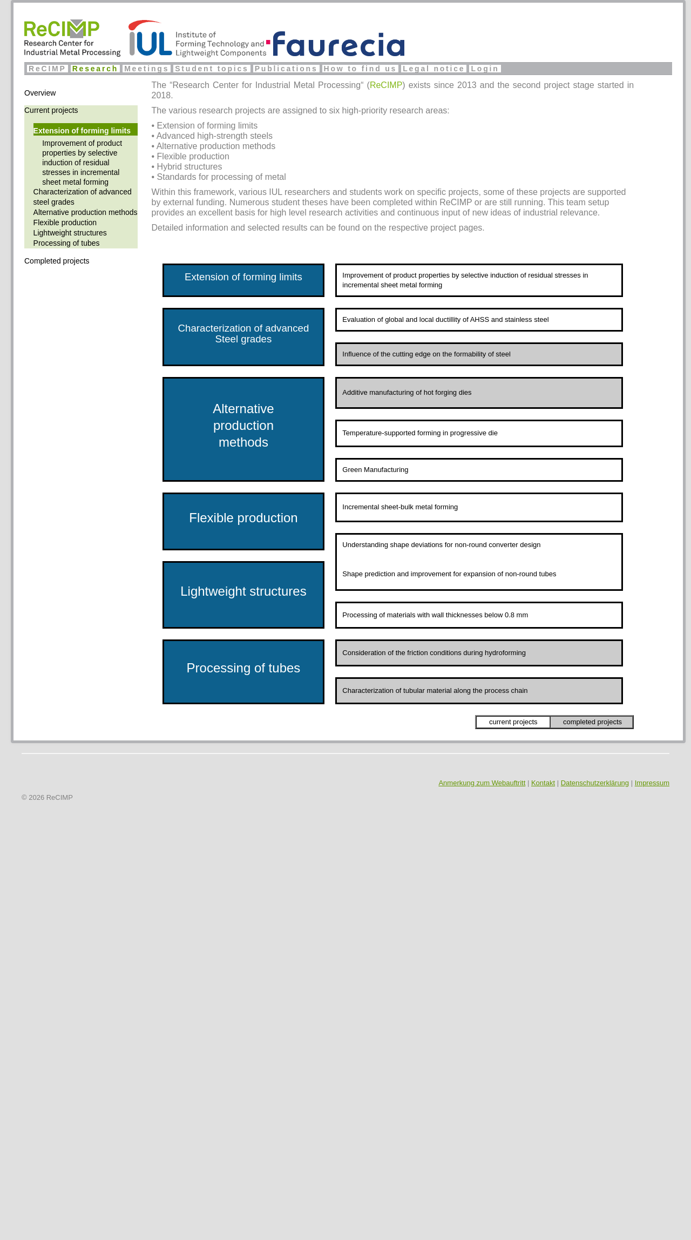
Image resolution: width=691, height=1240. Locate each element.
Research (95, 68)
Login (485, 68)
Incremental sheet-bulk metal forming (400, 507)
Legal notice (434, 68)
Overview (40, 93)
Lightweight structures (70, 232)
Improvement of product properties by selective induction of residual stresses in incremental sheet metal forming (82, 162)
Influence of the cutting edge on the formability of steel (426, 354)
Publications (286, 68)
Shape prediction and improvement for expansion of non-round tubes (449, 574)
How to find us (360, 68)
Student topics (211, 68)
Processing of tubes (66, 243)
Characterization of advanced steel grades (82, 196)
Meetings (146, 68)
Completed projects (57, 261)
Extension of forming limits (82, 130)
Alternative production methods (85, 212)
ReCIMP (47, 68)
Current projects (51, 110)
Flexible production (65, 222)
